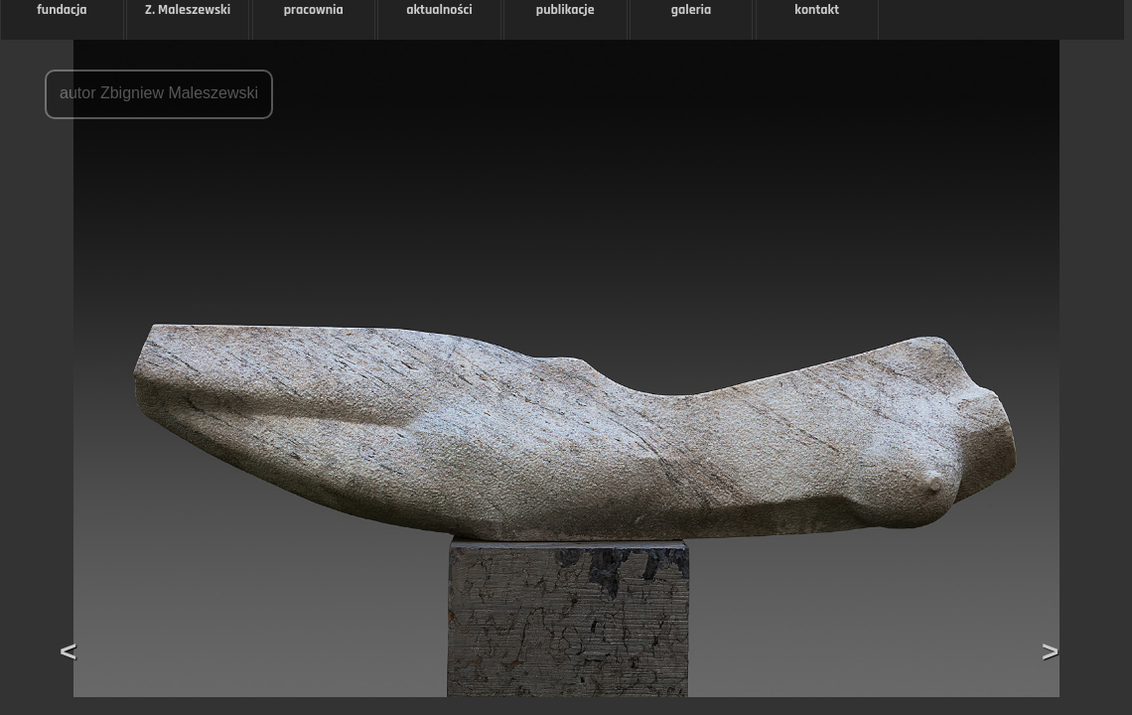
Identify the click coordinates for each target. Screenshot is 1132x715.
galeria (691, 10)
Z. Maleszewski (187, 10)
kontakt (816, 10)
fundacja (62, 10)
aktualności (439, 10)
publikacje (565, 10)
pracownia (314, 10)
